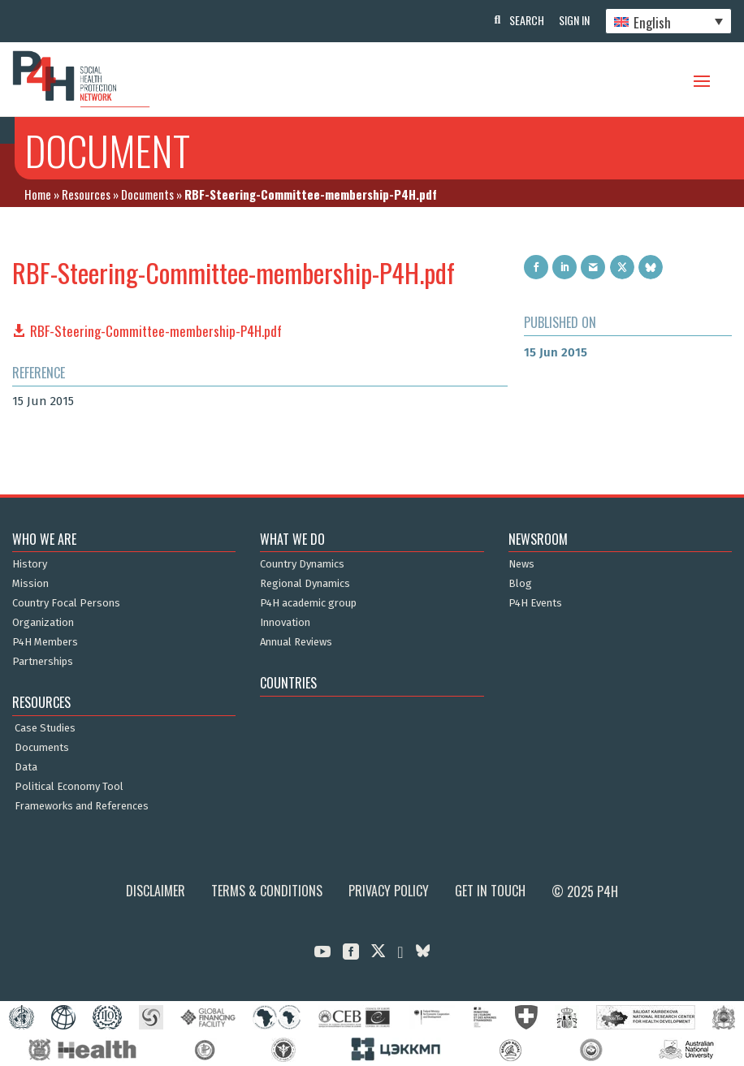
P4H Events (535, 603)
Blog (520, 583)
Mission (30, 583)
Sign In (573, 19)
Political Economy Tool (69, 786)
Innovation (285, 622)
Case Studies (45, 728)
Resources (86, 194)
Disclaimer (155, 890)
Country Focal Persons (66, 603)
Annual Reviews (296, 642)
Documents (147, 194)
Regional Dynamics (305, 583)
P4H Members (45, 642)
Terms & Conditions (266, 890)
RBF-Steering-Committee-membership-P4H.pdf (156, 331)
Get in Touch (490, 890)
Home (37, 194)
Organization (43, 622)
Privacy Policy (388, 890)
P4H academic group (308, 603)
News (521, 564)
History (29, 564)
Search (524, 19)
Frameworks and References (82, 806)
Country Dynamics (302, 564)
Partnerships (42, 661)
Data (26, 767)
